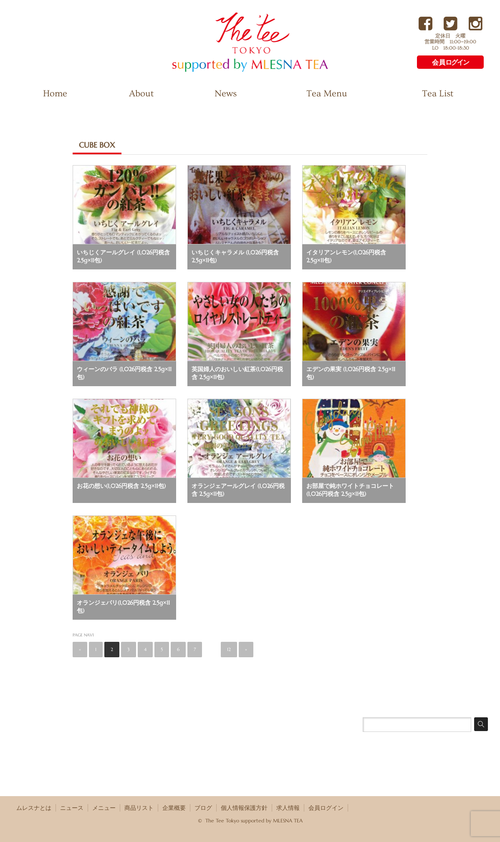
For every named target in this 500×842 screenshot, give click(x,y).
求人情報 (288, 808)
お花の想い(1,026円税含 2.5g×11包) (121, 486)
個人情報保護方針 (244, 808)
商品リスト (139, 808)
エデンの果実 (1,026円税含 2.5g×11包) (350, 373)
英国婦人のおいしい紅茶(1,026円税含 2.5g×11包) (237, 373)
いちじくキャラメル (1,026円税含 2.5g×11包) (235, 256)
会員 (450, 62)
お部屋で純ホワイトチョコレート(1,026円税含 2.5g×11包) (350, 490)
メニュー (104, 808)
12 (229, 649)
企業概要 (174, 808)
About (141, 93)
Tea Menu (326, 93)
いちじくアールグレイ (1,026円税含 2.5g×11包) (123, 256)
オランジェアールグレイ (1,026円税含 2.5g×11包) (238, 490)
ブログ (203, 808)
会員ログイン (325, 808)
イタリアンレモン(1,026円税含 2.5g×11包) (346, 256)
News (226, 93)
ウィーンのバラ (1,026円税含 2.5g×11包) (124, 373)
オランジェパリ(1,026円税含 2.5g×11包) (123, 606)
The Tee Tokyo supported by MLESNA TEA (235, 71)
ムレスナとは (33, 808)
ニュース (71, 808)
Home (55, 93)
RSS (483, 807)
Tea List (437, 93)
